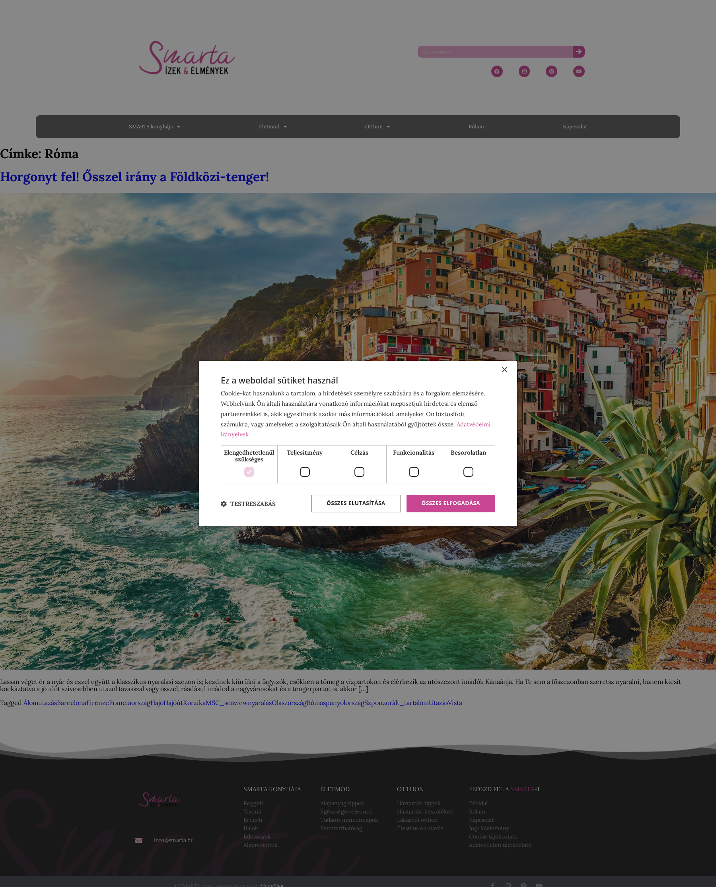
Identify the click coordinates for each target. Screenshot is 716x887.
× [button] (504, 370)
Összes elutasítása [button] (353, 503)
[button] (248, 503)
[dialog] (358, 443)
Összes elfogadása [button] (450, 503)
